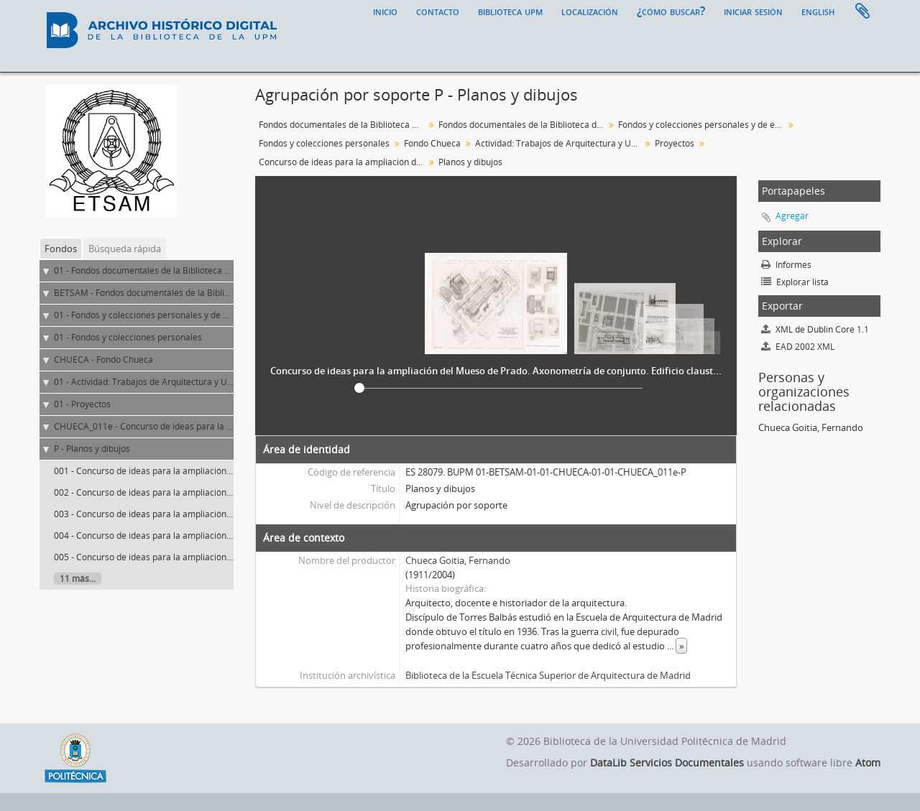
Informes (786, 265)
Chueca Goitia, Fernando (457, 560)
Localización (589, 11)
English (817, 11)
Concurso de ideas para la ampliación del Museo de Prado (343, 162)
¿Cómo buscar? (671, 11)
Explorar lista (795, 282)
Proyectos (674, 143)
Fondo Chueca (432, 143)
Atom (867, 762)
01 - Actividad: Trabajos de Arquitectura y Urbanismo (159, 382)
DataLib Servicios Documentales (667, 762)
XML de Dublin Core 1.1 (815, 329)
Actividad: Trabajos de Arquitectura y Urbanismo (559, 143)
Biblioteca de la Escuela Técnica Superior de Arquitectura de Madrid (548, 675)
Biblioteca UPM (510, 11)
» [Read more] (681, 645)
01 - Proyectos (82, 404)
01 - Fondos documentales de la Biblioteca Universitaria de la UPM (186, 270)
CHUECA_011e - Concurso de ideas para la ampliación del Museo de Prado (203, 426)
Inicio (385, 11)
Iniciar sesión (753, 11)
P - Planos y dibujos (92, 448)
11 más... (78, 579)
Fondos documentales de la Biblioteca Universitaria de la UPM (343, 125)
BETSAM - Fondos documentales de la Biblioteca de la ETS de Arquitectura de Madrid (223, 293)
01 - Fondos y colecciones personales (128, 337)
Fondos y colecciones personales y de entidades (702, 125)
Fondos (61, 248)
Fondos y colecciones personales (324, 143)
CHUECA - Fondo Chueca (103, 359)
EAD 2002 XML (797, 346)
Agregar (792, 216)
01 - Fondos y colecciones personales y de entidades (158, 315)
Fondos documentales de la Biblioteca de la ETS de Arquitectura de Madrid (522, 125)
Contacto (437, 11)
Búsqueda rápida (124, 248)
